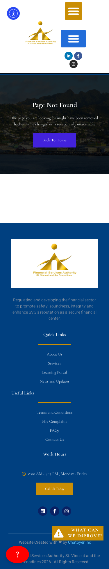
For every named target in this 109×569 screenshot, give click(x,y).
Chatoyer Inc (79, 542)
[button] (73, 11)
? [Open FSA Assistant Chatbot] (17, 554)
